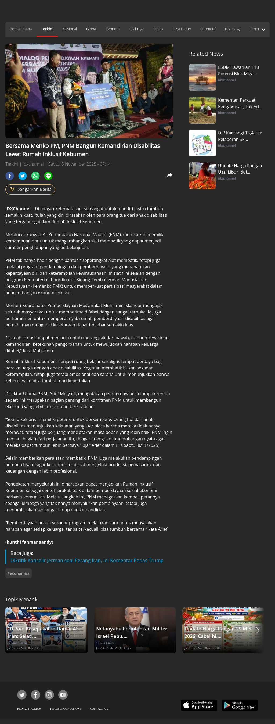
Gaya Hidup (181, 28)
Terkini (47, 28)
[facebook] (9, 176)
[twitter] (22, 176)
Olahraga (136, 28)
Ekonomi (113, 28)
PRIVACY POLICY (29, 708)
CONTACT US (99, 708)
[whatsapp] (35, 176)
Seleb (158, 28)
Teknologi (232, 28)
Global (91, 28)
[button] (258, 630)
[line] (48, 176)
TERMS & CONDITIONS (65, 708)
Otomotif (207, 28)
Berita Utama (21, 28)
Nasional (70, 28)
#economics (19, 573)
